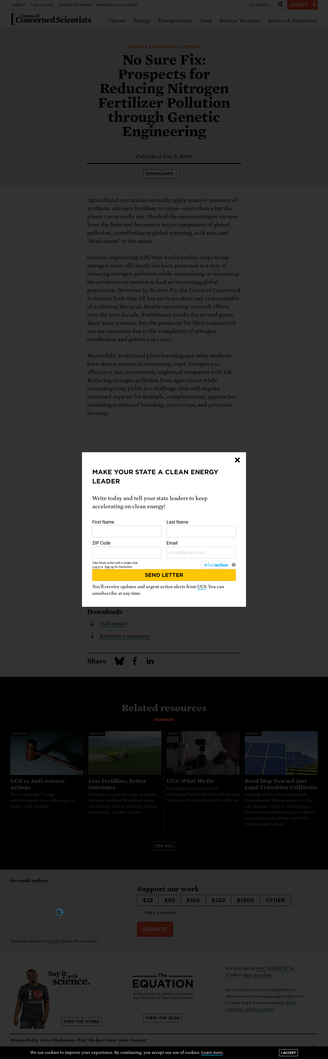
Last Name (201, 528)
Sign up (109, 567)
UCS (201, 586)
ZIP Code (126, 549)
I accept (288, 1053)
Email (201, 549)
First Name (126, 528)
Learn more (212, 1052)
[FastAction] (216, 565)
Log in (96, 567)
